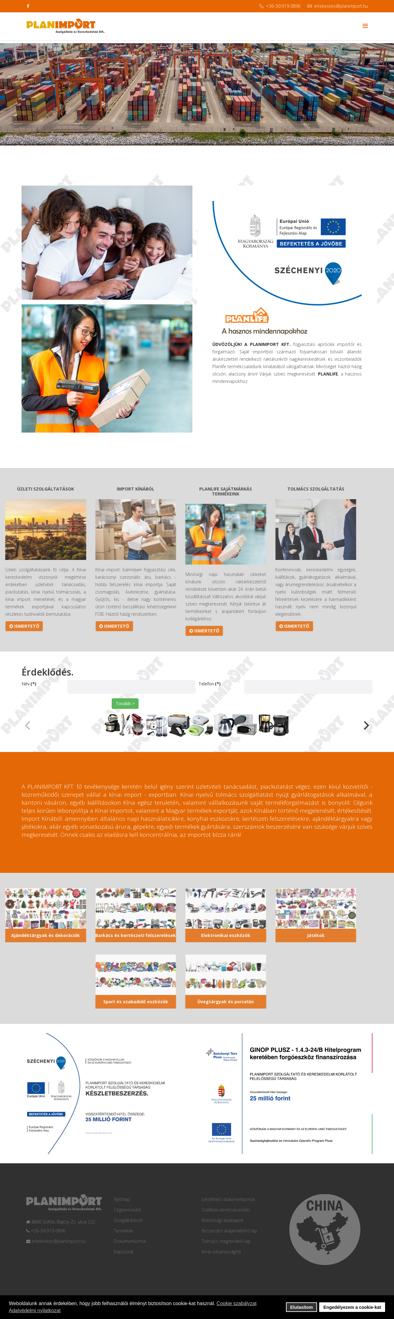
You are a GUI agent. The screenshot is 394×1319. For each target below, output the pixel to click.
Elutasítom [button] (301, 1307)
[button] (364, 732)
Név (29, 684)
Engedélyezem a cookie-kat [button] (352, 1307)
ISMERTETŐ (54, 626)
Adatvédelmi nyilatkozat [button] (35, 1310)
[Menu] (365, 25)
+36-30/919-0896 (283, 6)
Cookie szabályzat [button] (237, 1303)
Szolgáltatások (219, 52)
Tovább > (125, 703)
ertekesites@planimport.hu (341, 6)
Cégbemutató (175, 52)
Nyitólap (139, 52)
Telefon (210, 684)
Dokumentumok (306, 52)
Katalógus (265, 52)
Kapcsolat (350, 52)
